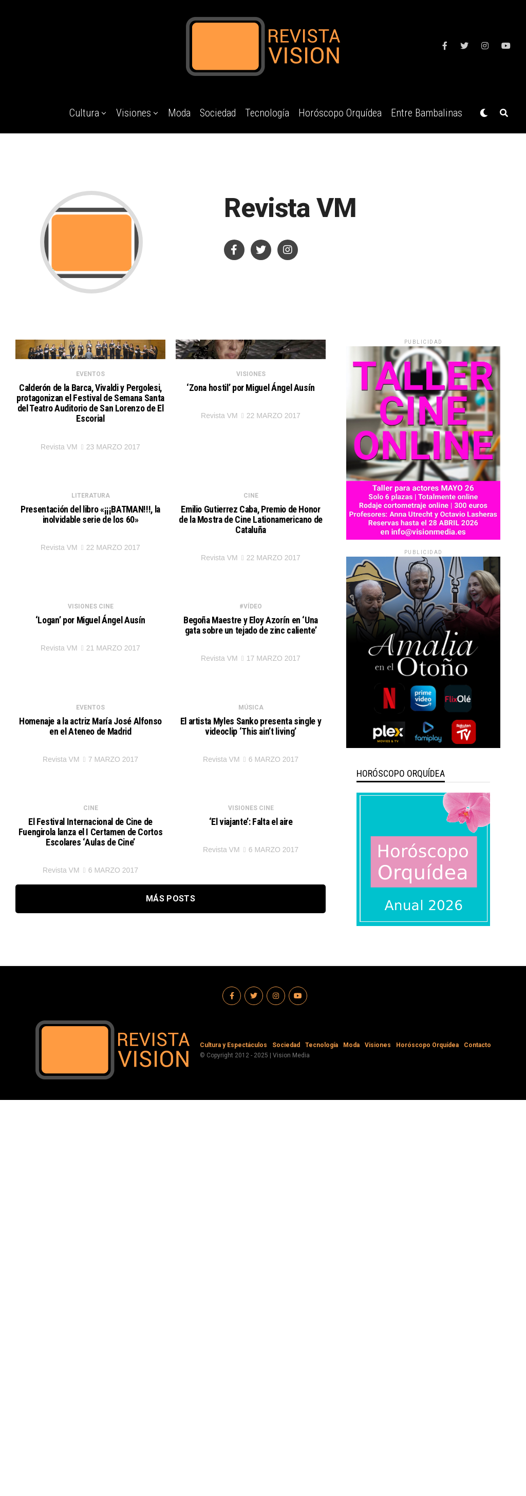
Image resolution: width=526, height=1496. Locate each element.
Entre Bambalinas (426, 113)
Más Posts (170, 1327)
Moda (179, 113)
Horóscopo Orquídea (340, 113)
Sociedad (218, 113)
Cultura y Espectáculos (233, 1441)
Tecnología (267, 113)
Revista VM (59, 539)
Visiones (133, 113)
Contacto (477, 1441)
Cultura (84, 113)
